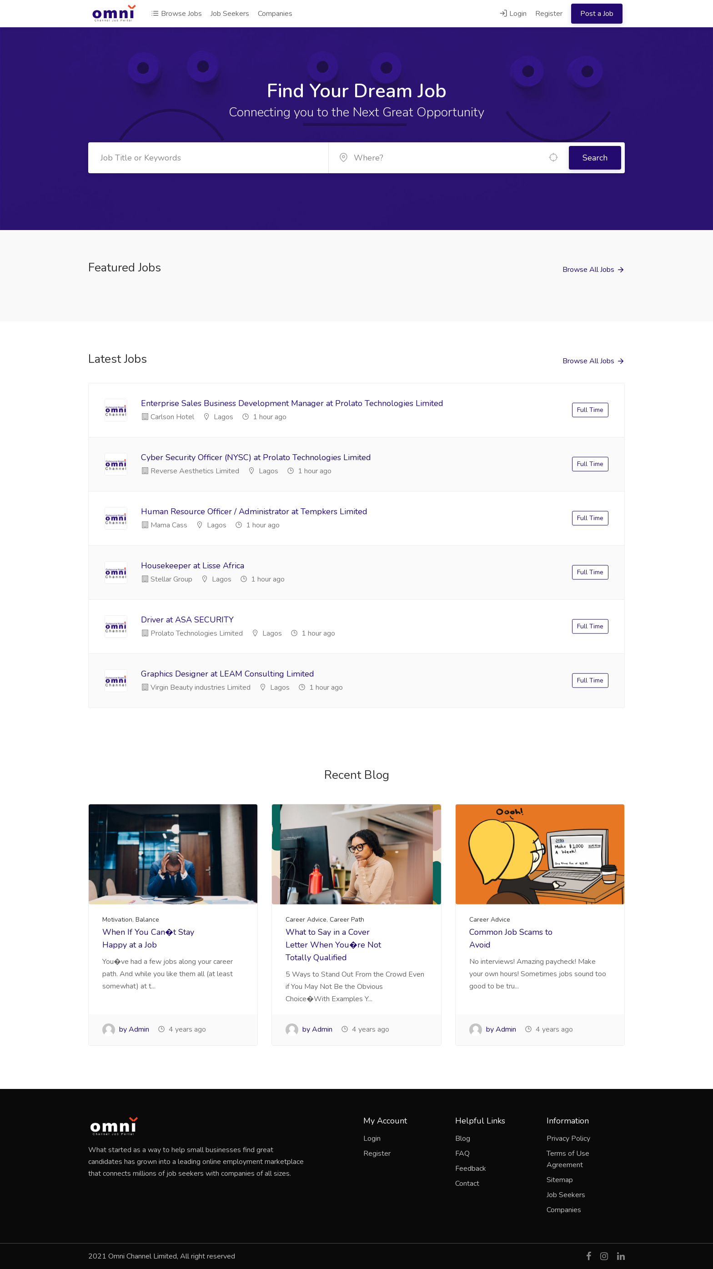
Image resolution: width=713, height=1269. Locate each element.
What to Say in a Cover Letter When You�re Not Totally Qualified (333, 945)
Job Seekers (230, 14)
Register (548, 14)
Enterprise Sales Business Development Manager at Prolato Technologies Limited (292, 403)
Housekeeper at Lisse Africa (192, 565)
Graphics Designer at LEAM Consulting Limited (227, 673)
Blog (462, 1139)
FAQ (462, 1154)
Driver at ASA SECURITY (187, 619)
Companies (275, 14)
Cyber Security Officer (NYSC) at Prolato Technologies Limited (256, 457)
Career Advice (306, 919)
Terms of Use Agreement (568, 1159)
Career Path (347, 919)
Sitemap (560, 1180)
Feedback (470, 1169)
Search (595, 157)
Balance (147, 919)
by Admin (125, 1029)
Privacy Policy (568, 1139)
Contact (467, 1184)
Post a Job (596, 14)
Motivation (117, 919)
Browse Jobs (176, 14)
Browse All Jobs (588, 270)
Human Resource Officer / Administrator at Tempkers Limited (254, 511)
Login (513, 14)
